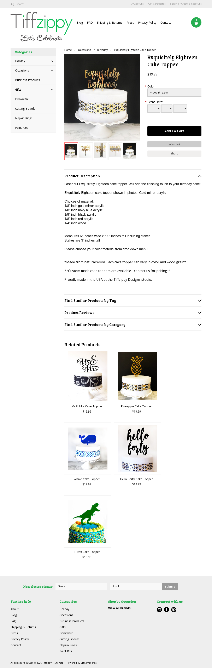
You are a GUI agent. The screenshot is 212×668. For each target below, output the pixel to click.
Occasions (22, 70)
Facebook (166, 609)
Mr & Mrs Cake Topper (86, 406)
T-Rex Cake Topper (87, 552)
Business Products (27, 80)
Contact (165, 22)
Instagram (159, 609)
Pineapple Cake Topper (136, 406)
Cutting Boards (25, 109)
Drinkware (22, 99)
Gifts (18, 89)
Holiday (20, 61)
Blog (80, 22)
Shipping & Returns (109, 22)
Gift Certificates (156, 3)
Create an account (191, 3)
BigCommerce (89, 662)
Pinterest (173, 609)
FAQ (90, 22)
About (15, 609)
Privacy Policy (147, 22)
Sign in (173, 3)
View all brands (119, 608)
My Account (136, 3)
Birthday (102, 50)
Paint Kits (21, 128)
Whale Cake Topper (87, 479)
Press (130, 22)
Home (68, 50)
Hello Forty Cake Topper (136, 479)
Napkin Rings (24, 118)
